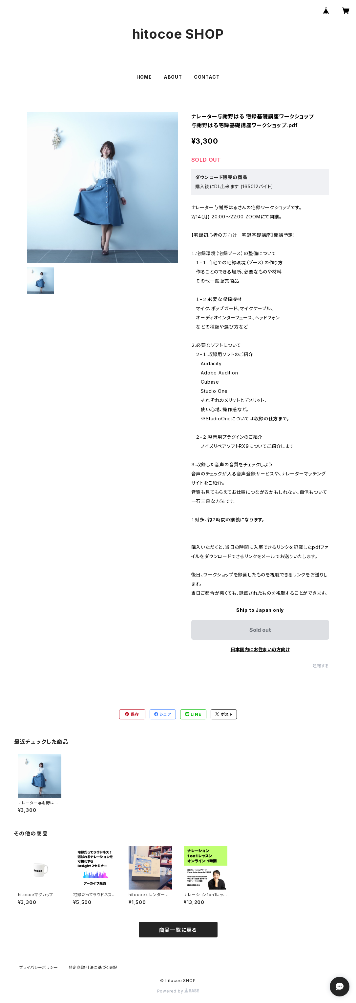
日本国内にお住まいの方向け (260, 649)
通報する (321, 665)
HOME (144, 77)
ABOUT (173, 77)
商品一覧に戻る (178, 930)
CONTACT (207, 77)
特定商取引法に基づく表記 (93, 967)
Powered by (178, 991)
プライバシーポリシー (38, 967)
